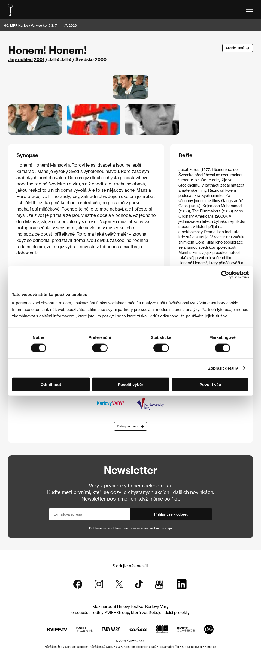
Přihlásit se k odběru (171, 514)
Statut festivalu (192, 646)
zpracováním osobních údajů (150, 528)
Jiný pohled (20, 59)
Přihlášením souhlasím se (130, 528)
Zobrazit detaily (223, 368)
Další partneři (127, 426)
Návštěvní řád (53, 646)
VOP (119, 646)
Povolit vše (210, 384)
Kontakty (210, 646)
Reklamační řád (169, 646)
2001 (39, 59)
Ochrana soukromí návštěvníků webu (89, 646)
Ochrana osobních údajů (140, 646)
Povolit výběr (130, 384)
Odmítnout (51, 384)
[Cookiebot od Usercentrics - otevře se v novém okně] (225, 274)
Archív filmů (235, 48)
